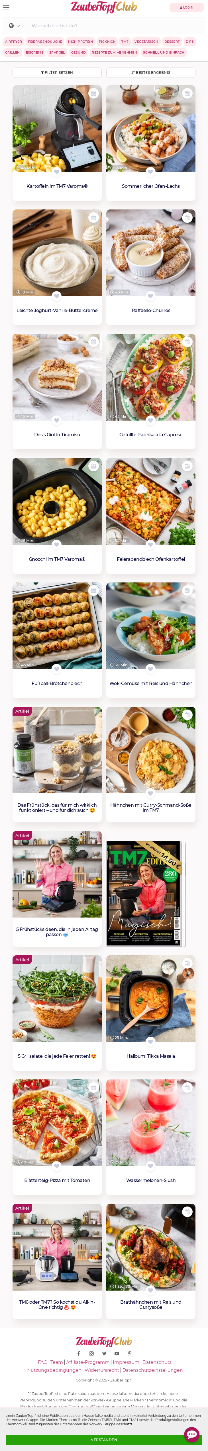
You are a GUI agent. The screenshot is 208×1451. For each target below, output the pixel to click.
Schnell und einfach (164, 52)
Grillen (12, 52)
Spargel (57, 52)
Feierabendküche (45, 42)
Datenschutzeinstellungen (152, 1370)
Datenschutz (157, 1362)
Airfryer (13, 42)
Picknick (107, 42)
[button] (14, 26)
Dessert (172, 42)
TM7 (125, 42)
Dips (190, 42)
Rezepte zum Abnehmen (114, 52)
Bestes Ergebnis (150, 72)
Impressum (126, 1362)
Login (186, 7)
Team (56, 1362)
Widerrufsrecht (102, 1370)
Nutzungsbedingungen (54, 1370)
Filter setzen (57, 72)
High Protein (80, 42)
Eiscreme (34, 52)
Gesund (78, 52)
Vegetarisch (146, 42)
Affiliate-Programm (88, 1362)
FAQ (42, 1362)
